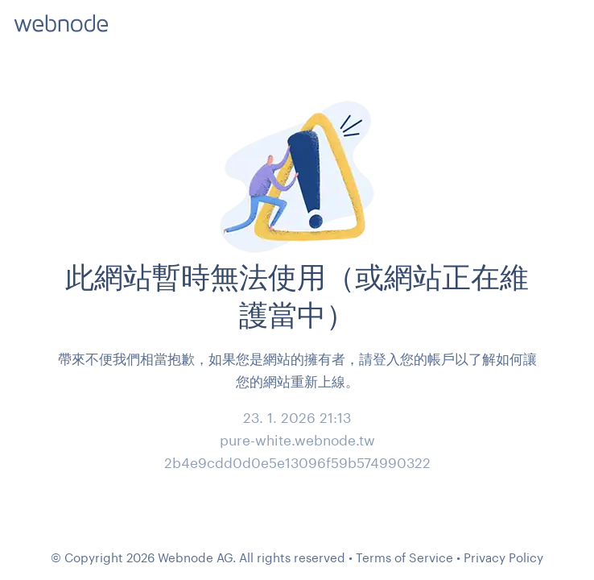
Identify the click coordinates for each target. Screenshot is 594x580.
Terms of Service (404, 557)
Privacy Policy (503, 557)
